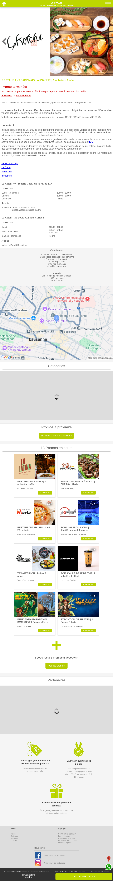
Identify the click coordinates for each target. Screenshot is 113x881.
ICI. (91, 142)
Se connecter (23, 95)
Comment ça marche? (67, 834)
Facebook (6, 171)
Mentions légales (65, 843)
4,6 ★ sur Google (9, 163)
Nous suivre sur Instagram (54, 863)
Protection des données (67, 841)
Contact (14, 841)
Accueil (13, 834)
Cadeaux (14, 836)
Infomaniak (105, 872)
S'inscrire (6, 95)
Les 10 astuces (64, 836)
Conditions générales (66, 838)
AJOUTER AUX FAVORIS (84, 876)
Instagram (6, 175)
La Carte (5, 167)
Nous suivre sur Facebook (54, 856)
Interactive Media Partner (40, 872)
